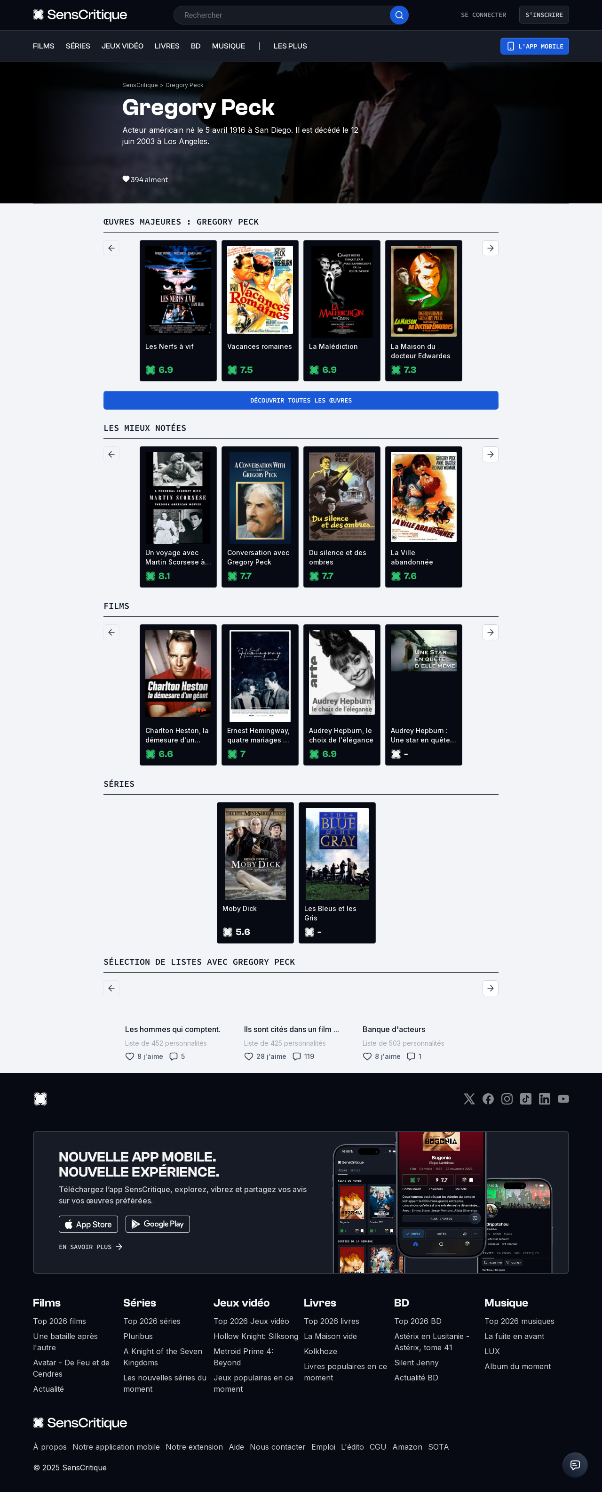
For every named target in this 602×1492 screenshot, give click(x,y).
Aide (236, 1447)
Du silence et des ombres (337, 557)
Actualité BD (416, 1377)
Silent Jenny (416, 1362)
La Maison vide (330, 1336)
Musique (506, 1303)
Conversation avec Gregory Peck (258, 557)
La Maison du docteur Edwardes (421, 351)
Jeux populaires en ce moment (253, 1383)
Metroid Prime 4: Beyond (243, 1357)
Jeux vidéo (242, 1303)
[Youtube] (563, 1102)
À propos (50, 1447)
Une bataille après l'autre (65, 1341)
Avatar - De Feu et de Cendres (71, 1368)
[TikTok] (525, 1102)
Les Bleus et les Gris (330, 913)
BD (401, 1303)
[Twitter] (469, 1102)
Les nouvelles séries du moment (164, 1383)
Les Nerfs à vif (169, 346)
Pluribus (138, 1336)
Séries (139, 1303)
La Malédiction (333, 346)
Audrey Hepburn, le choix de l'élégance (341, 735)
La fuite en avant (514, 1336)
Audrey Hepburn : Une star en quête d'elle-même (420, 735)
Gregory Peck (185, 85)
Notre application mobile (116, 1447)
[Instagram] (507, 1102)
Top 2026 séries (152, 1321)
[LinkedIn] (544, 1102)
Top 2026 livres (331, 1321)
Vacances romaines (259, 346)
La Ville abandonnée (412, 557)
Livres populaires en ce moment (345, 1372)
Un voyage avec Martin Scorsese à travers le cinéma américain (175, 557)
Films (47, 1303)
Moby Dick (239, 908)
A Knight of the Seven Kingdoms (162, 1357)
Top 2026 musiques (519, 1321)
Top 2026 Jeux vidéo (251, 1321)
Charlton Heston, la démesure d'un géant (177, 735)
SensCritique (140, 85)
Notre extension (194, 1447)
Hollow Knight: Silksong (256, 1336)
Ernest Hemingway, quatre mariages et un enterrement (258, 735)
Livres (320, 1303)
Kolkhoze (320, 1351)
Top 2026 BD (418, 1321)
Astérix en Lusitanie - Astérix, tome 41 (431, 1341)
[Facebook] (488, 1102)
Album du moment (517, 1366)
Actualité (48, 1389)
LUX (492, 1351)
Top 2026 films (59, 1321)
